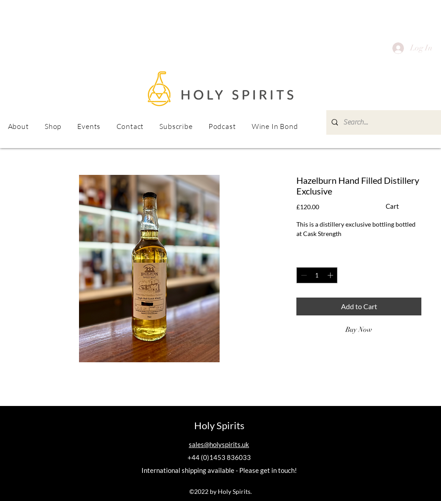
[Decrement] (303, 275)
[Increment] (331, 275)
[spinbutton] (317, 275)
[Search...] (383, 122)
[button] (89, 126)
